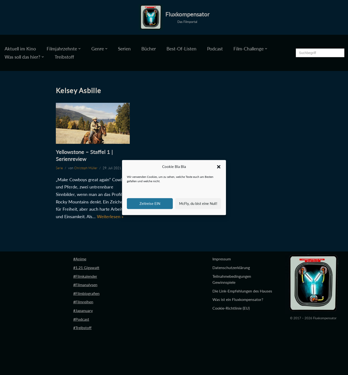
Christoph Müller (85, 168)
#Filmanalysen (85, 284)
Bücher (148, 48)
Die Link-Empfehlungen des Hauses (242, 291)
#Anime (79, 259)
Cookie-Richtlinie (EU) (231, 308)
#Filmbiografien (86, 293)
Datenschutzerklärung (231, 267)
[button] (218, 166)
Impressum (221, 259)
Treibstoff (64, 57)
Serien (124, 48)
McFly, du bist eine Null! (198, 203)
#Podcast (81, 319)
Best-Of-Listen (181, 48)
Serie (59, 168)
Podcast (215, 48)
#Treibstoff (82, 327)
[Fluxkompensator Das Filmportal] (174, 17)
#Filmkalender (85, 276)
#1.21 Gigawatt (86, 267)
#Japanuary (83, 310)
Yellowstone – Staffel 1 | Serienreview (84, 155)
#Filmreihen (83, 301)
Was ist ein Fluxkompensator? (237, 299)
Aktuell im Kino (20, 48)
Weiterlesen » (110, 216)
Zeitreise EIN (149, 203)
